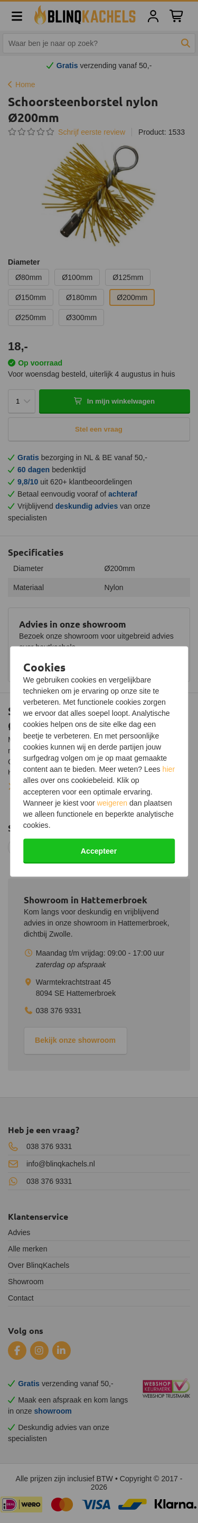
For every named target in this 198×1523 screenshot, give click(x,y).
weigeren (112, 802)
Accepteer (99, 851)
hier (169, 769)
